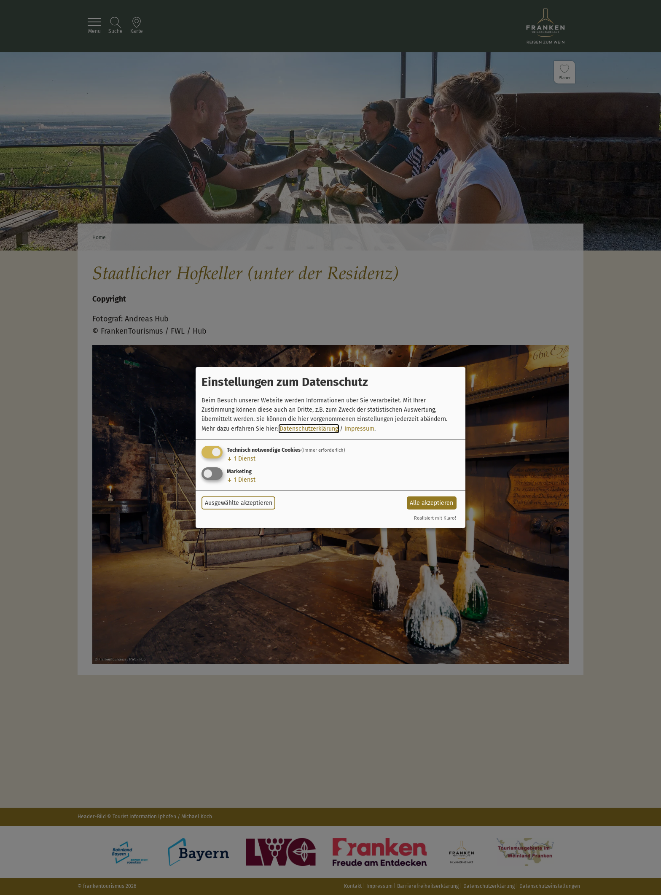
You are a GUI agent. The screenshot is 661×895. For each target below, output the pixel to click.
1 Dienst (241, 458)
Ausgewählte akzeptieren (238, 503)
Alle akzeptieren (431, 503)
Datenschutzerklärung (308, 428)
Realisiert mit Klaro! (435, 518)
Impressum (359, 428)
